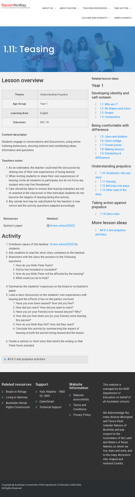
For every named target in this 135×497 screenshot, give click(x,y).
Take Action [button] (122, 8)
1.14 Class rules (110, 214)
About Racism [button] (69, 8)
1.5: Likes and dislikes (113, 136)
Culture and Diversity (96, 18)
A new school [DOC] (62, 225)
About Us (49, 8)
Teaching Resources (96, 8)
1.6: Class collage (110, 140)
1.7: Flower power (111, 145)
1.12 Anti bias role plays (114, 185)
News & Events (122, 18)
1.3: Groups (107, 112)
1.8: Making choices (112, 149)
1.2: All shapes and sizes (115, 108)
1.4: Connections (110, 117)
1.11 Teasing (107, 181)
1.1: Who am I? (109, 104)
